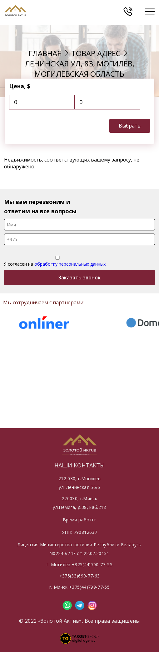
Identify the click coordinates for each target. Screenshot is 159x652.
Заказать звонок (79, 277)
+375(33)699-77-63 (79, 576)
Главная (45, 53)
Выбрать (130, 125)
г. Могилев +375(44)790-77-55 (79, 564)
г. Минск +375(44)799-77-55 (79, 587)
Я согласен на (57, 261)
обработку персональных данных (70, 264)
